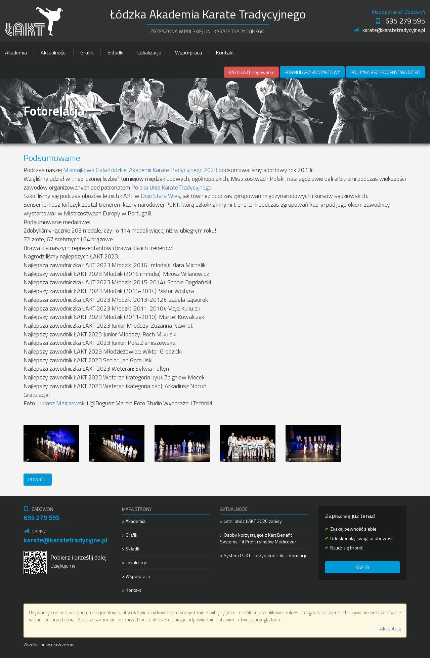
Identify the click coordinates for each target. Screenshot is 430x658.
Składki (115, 52)
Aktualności (54, 52)
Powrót (37, 479)
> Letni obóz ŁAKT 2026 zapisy (251, 521)
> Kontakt (131, 589)
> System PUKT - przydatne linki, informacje (264, 555)
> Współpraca (136, 576)
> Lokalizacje (134, 562)
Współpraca (188, 52)
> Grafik (129, 534)
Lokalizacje (149, 52)
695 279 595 (400, 21)
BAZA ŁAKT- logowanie (251, 72)
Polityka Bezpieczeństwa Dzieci (385, 72)
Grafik (87, 52)
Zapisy (362, 567)
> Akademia (133, 521)
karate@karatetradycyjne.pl (389, 30)
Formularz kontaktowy (312, 72)
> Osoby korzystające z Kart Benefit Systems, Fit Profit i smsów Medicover (258, 538)
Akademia (16, 52)
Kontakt (225, 52)
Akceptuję (390, 628)
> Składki (131, 548)
